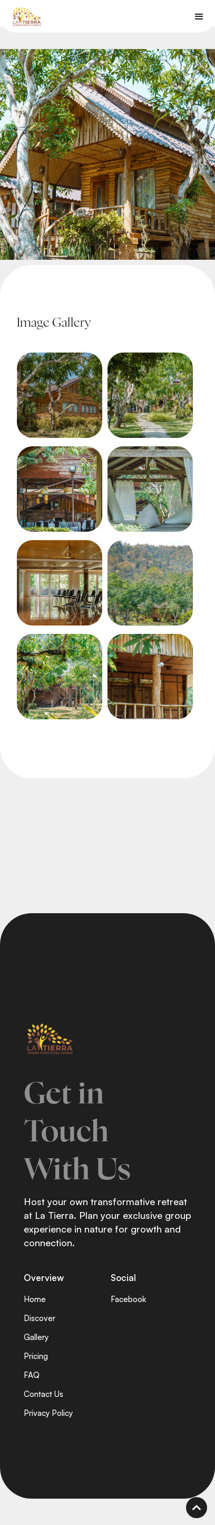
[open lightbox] (59, 395)
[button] (199, 16)
